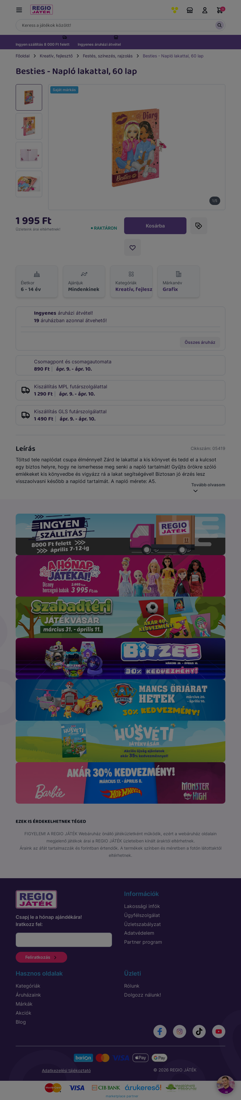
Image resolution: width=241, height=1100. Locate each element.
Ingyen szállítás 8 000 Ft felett (43, 44)
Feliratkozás (41, 957)
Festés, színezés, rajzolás (108, 55)
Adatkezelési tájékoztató (66, 1070)
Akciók (23, 1013)
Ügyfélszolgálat (142, 915)
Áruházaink (189, 10)
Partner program (143, 942)
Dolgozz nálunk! (142, 995)
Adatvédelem (139, 933)
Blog (21, 1022)
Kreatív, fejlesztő (56, 55)
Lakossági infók (142, 906)
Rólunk (131, 986)
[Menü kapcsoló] (20, 8)
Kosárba (155, 226)
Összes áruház (200, 342)
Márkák (24, 1004)
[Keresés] (120, 25)
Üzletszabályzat (142, 924)
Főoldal (23, 55)
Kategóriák (28, 986)
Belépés (204, 10)
